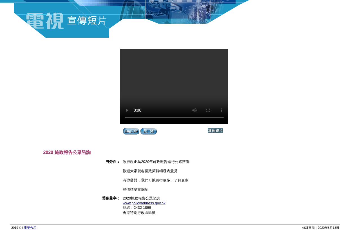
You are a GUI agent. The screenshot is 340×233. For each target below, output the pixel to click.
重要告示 (30, 227)
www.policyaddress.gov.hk (144, 203)
